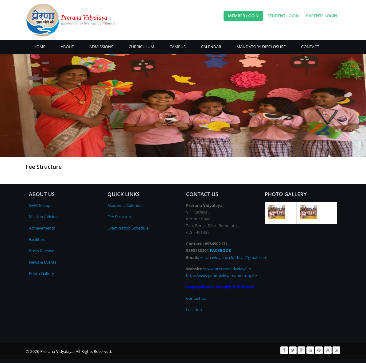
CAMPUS (177, 46)
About (67, 46)
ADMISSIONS (101, 46)
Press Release (41, 250)
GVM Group (40, 205)
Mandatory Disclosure (261, 46)
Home (39, 46)
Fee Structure (119, 216)
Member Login (243, 15)
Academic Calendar (125, 205)
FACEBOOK (221, 250)
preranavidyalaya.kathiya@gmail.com (232, 257)
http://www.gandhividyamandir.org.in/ (221, 275)
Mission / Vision (43, 216)
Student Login (283, 15)
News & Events (42, 262)
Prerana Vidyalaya (84, 17)
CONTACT (310, 46)
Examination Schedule (128, 228)
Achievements (42, 228)
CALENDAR (211, 46)
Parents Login (321, 15)
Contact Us (196, 298)
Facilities (37, 239)
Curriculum (141, 46)
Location (194, 309)
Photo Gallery (41, 273)
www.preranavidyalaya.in (227, 269)
